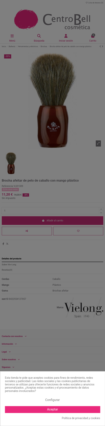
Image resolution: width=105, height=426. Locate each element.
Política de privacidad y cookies (81, 418)
